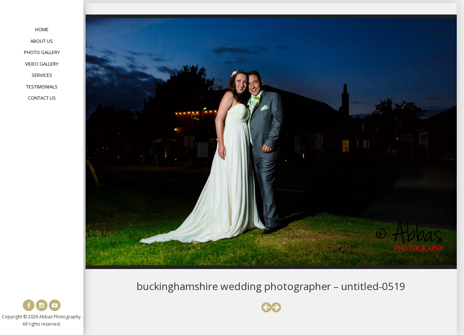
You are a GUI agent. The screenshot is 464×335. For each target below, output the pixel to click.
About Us (41, 41)
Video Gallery (41, 64)
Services (42, 75)
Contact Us (42, 98)
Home (42, 29)
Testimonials (42, 86)
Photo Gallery (42, 52)
